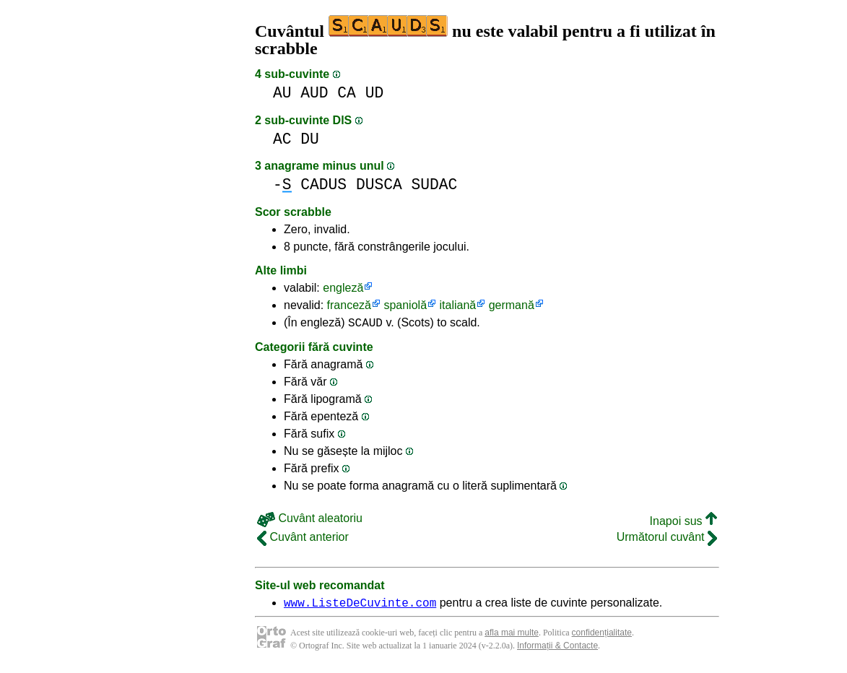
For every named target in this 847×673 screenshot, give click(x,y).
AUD (314, 92)
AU (282, 92)
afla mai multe (512, 637)
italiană (457, 305)
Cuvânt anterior (303, 539)
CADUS (323, 184)
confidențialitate (602, 637)
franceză (349, 305)
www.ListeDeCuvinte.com (360, 607)
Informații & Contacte (557, 650)
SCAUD (365, 324)
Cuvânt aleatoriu (309, 520)
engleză (343, 288)
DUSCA (379, 184)
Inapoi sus (683, 523)
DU (309, 139)
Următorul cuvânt (667, 539)
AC (282, 139)
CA (346, 92)
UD (374, 92)
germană (511, 305)
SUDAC (434, 184)
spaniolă (405, 305)
